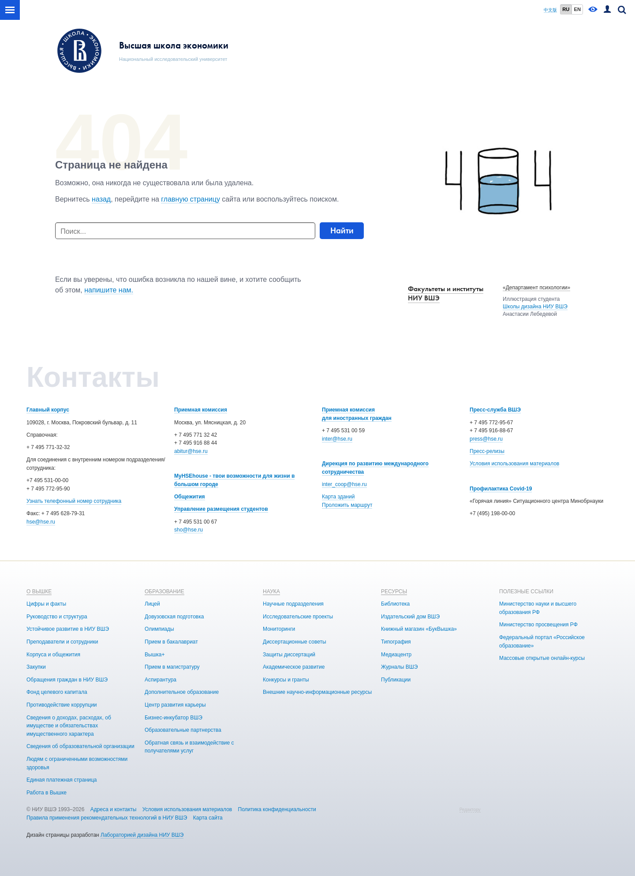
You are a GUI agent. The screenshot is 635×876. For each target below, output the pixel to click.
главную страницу (190, 199)
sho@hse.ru (188, 530)
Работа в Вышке (46, 793)
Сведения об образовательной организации (80, 746)
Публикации (396, 680)
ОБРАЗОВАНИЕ (164, 591)
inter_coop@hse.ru (344, 484)
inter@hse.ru (337, 439)
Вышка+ (154, 654)
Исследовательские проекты (298, 617)
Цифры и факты (46, 604)
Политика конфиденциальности (277, 809)
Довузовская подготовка (174, 617)
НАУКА (271, 591)
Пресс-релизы (487, 451)
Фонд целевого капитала (56, 692)
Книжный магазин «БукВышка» (419, 629)
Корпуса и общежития (53, 654)
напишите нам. (108, 290)
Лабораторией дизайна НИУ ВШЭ (142, 835)
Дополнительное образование (182, 692)
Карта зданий (338, 497)
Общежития (189, 497)
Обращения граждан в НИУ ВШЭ (67, 680)
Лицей (152, 604)
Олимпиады (159, 629)
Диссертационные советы (294, 642)
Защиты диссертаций (289, 654)
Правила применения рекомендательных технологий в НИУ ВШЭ (106, 818)
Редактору (470, 809)
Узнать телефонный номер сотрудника (73, 501)
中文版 (550, 9)
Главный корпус (47, 410)
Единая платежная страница (61, 780)
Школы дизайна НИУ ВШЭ (535, 306)
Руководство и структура (56, 617)
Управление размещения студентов (221, 509)
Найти (342, 230)
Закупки (36, 667)
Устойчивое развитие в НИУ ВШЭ (67, 629)
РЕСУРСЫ (394, 591)
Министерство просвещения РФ (538, 624)
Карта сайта (208, 818)
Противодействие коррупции (61, 705)
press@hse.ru (486, 439)
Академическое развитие (294, 667)
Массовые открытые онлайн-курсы (542, 658)
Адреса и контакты (113, 809)
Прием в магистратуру (172, 667)
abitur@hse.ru (191, 451)
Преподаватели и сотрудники (62, 642)
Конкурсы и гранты (286, 680)
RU (565, 9)
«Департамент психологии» (536, 288)
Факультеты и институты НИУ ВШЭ (445, 293)
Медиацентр (396, 654)
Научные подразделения (293, 604)
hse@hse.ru (40, 522)
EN (577, 9)
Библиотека (395, 604)
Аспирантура (160, 680)
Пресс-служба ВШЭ (495, 410)
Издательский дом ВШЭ (410, 617)
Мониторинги (279, 629)
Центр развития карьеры (175, 705)
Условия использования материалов (514, 463)
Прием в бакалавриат (171, 642)
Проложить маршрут (347, 505)
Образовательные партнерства (183, 730)
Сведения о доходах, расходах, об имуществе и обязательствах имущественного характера (68, 726)
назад (101, 199)
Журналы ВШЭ (399, 667)
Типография (396, 642)
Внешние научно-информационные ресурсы (317, 692)
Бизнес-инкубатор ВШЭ (173, 718)
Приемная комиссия (200, 410)
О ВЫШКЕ (39, 591)
